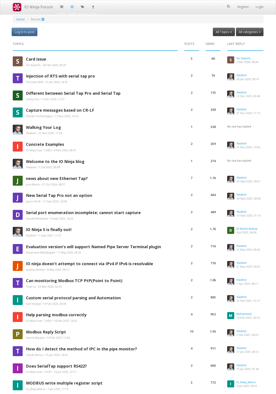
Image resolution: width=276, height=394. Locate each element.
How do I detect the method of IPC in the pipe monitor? (81, 348)
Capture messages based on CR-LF (60, 110)
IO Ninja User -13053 (39, 150)
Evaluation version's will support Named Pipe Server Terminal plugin (93, 246)
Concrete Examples (45, 144)
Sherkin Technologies (39, 116)
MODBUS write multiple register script (64, 383)
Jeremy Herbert (35, 269)
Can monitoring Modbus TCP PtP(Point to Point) (74, 280)
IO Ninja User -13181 (39, 372)
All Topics (224, 32)
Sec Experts (33, 65)
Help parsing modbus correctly (56, 314)
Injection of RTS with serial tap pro (60, 76)
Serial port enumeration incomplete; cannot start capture (83, 212)
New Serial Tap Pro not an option (59, 195)
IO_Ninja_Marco (35, 389)
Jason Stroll (33, 201)
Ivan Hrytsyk (33, 303)
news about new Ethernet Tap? (57, 178)
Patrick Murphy (35, 337)
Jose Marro (33, 184)
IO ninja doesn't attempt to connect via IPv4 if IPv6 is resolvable (89, 263)
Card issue (36, 59)
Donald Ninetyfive (37, 218)
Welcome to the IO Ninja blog (55, 161)
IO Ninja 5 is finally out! (48, 229)
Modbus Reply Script (46, 332)
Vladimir (31, 133)
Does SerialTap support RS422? (56, 366)
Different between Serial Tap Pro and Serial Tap (73, 93)
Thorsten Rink (34, 82)
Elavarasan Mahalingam (40, 252)
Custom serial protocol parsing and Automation (73, 297)
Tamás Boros (34, 355)
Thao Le (31, 286)
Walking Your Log (43, 127)
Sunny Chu (32, 99)
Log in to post (25, 32)
